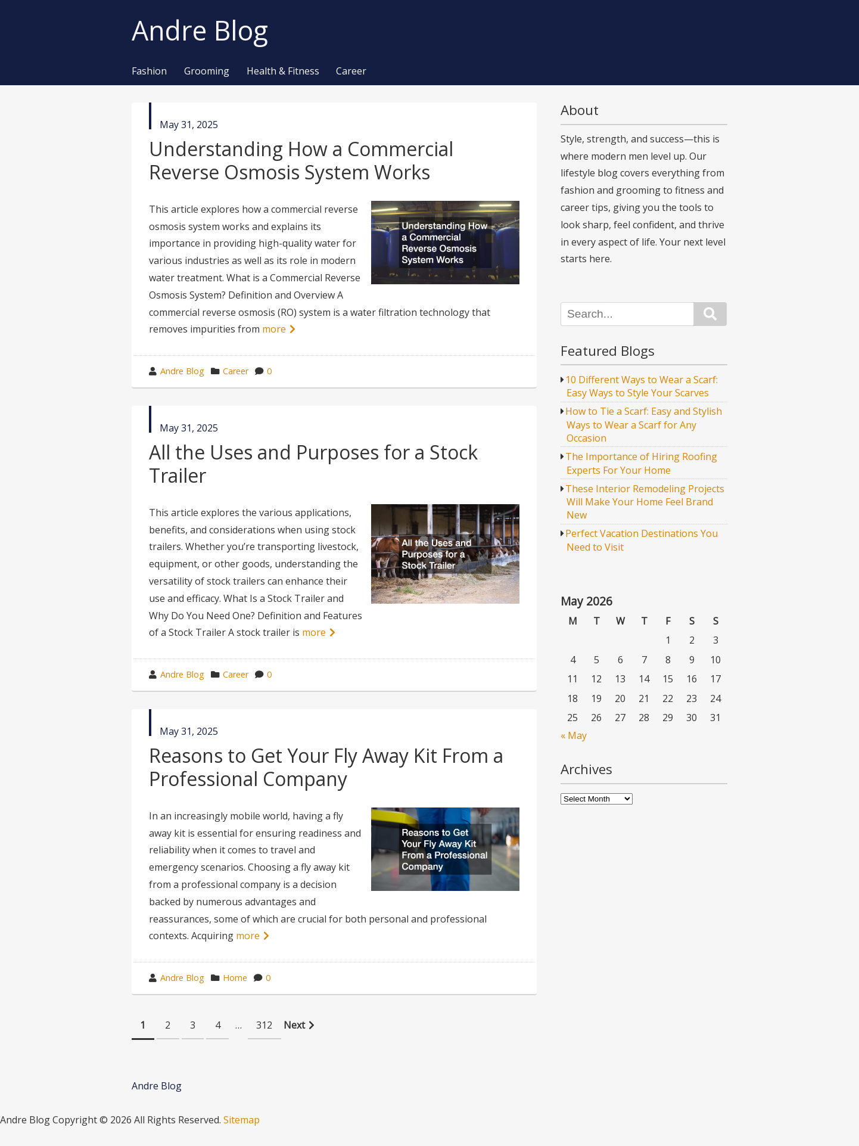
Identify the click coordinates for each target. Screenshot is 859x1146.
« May (574, 735)
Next (294, 1025)
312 (264, 1025)
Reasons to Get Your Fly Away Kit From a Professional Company (326, 767)
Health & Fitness (283, 71)
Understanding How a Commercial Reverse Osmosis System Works (301, 160)
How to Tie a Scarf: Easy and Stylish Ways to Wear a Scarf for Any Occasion (643, 425)
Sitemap (241, 1119)
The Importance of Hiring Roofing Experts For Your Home (641, 463)
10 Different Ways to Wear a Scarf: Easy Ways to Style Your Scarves (641, 386)
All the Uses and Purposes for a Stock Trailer (313, 463)
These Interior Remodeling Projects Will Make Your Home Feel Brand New (644, 502)
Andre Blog (200, 30)
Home (235, 977)
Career (351, 71)
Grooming (206, 71)
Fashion (149, 71)
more (274, 329)
